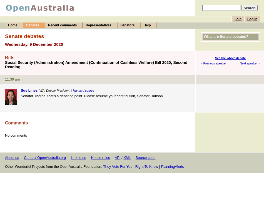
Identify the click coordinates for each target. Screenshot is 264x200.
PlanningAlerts (172, 166)
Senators (127, 25)
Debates (32, 25)
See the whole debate (230, 58)
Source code (146, 158)
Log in (252, 19)
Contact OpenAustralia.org (45, 158)
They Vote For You (117, 166)
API (118, 158)
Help (147, 25)
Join (238, 19)
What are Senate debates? (226, 36)
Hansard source (83, 90)
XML (127, 158)
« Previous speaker (214, 63)
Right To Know (146, 166)
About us (12, 158)
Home (12, 25)
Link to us (78, 158)
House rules (100, 158)
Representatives (98, 25)
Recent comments (62, 25)
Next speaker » (250, 63)
